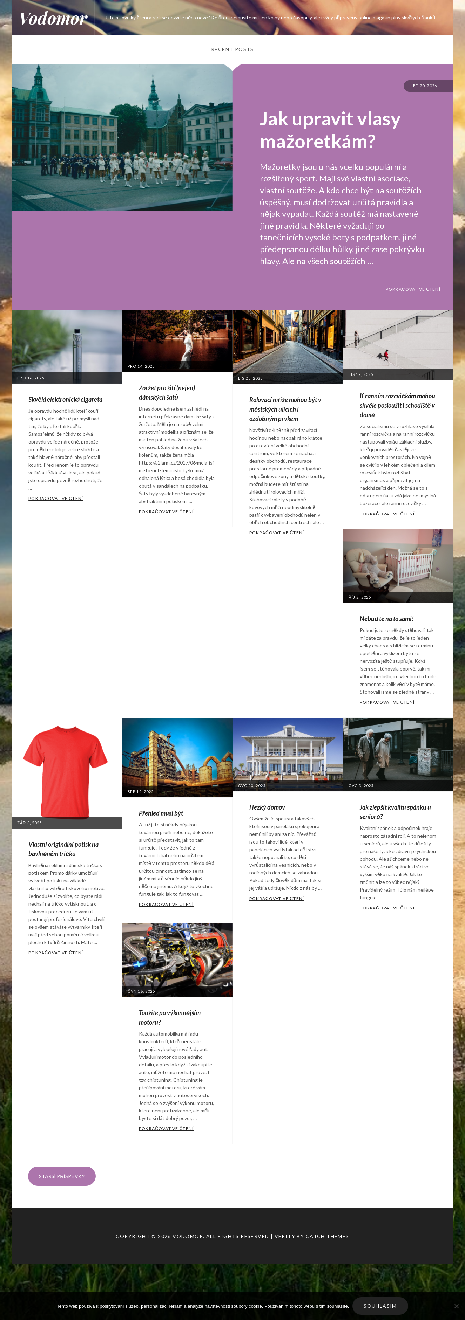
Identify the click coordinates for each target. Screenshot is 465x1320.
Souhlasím (380, 1306)
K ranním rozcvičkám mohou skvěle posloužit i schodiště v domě (397, 405)
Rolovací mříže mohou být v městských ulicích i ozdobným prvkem (285, 409)
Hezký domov (267, 807)
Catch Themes (327, 1236)
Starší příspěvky (62, 1176)
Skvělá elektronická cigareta (65, 399)
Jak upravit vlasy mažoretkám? (330, 129)
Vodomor (53, 17)
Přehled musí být (161, 813)
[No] (456, 1305)
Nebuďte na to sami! (387, 619)
